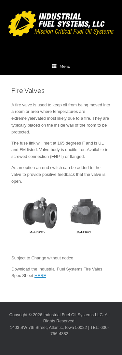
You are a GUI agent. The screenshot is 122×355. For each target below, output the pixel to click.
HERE (40, 275)
